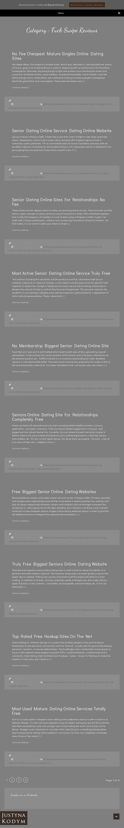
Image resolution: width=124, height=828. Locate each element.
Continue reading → (21, 87)
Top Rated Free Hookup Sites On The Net (52, 636)
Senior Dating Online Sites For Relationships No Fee (58, 202)
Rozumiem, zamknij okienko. (87, 4)
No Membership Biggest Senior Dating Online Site (60, 345)
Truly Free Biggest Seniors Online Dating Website (59, 564)
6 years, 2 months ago (26, 104)
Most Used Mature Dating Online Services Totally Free (59, 711)
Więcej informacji (55, 4)
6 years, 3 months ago (26, 173)
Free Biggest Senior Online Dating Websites (54, 491)
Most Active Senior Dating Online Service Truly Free (61, 273)
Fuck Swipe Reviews (22, 100)
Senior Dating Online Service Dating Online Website (62, 130)
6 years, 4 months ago (26, 682)
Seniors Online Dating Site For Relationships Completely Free (55, 417)
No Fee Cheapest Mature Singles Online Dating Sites (57, 56)
